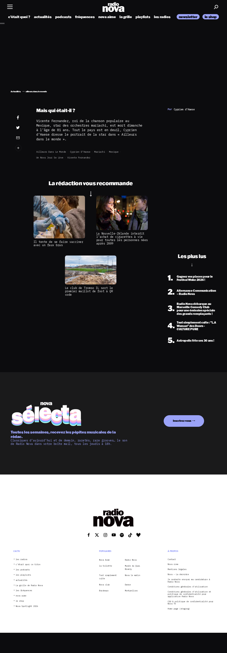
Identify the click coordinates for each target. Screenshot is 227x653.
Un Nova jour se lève (49, 157)
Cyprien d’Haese (80, 151)
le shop (211, 16)
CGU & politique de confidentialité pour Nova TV (190, 602)
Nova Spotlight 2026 (27, 606)
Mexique (114, 151)
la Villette (105, 566)
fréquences (85, 16)
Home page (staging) (179, 609)
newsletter (188, 16)
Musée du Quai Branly (132, 567)
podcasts (63, 16)
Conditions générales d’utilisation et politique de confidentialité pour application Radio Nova (189, 594)
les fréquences (24, 590)
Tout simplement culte (108, 577)
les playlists (23, 575)
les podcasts (23, 570)
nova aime (107, 16)
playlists (143, 16)
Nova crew (173, 564)
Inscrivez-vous (182, 420)
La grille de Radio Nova (29, 585)
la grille (125, 16)
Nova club (104, 584)
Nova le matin (132, 575)
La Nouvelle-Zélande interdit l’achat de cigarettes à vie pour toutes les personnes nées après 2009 (122, 238)
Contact (172, 559)
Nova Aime (104, 560)
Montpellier (131, 590)
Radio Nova (131, 560)
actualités (42, 16)
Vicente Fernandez (78, 157)
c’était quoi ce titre (28, 564)
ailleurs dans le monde (51, 151)
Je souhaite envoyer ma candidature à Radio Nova (189, 580)
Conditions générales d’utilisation (188, 587)
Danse (128, 584)
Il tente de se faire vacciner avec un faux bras (58, 243)
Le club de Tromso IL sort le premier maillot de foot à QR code (89, 291)
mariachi (99, 151)
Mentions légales (177, 569)
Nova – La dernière (178, 574)
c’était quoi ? (19, 16)
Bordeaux (103, 590)
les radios (162, 16)
